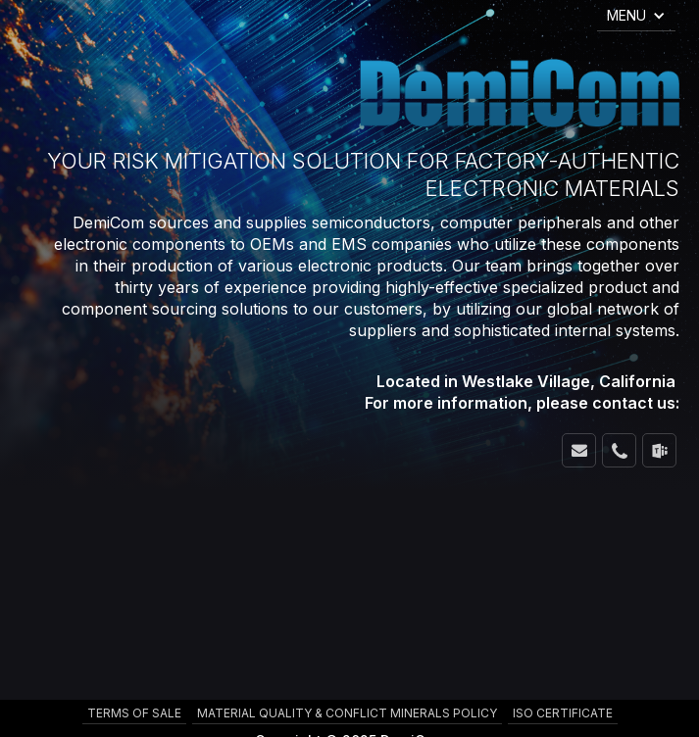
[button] (636, 15)
